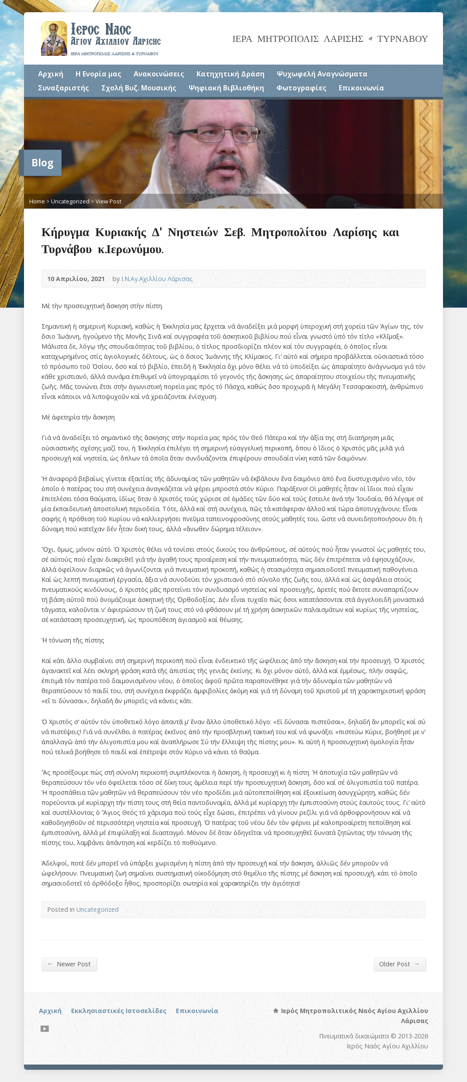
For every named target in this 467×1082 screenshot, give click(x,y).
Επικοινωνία (361, 88)
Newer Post (69, 963)
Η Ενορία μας (98, 74)
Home (37, 201)
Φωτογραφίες (301, 88)
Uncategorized (70, 201)
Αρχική (50, 74)
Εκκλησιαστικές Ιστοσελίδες (118, 1010)
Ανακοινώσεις (159, 74)
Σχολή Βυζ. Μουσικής (138, 88)
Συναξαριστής (63, 88)
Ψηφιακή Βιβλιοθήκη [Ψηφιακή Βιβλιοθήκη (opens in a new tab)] (226, 88)
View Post (108, 201)
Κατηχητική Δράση (230, 74)
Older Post (399, 963)
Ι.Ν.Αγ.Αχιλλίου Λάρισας (157, 279)
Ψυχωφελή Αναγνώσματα (322, 74)
